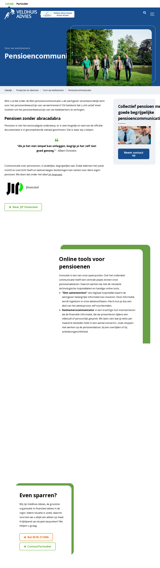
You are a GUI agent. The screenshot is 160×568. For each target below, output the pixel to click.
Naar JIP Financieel (24, 207)
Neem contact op (133, 154)
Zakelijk (9, 3)
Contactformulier (38, 547)
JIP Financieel (55, 174)
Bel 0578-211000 (37, 537)
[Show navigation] (153, 14)
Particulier (23, 3)
